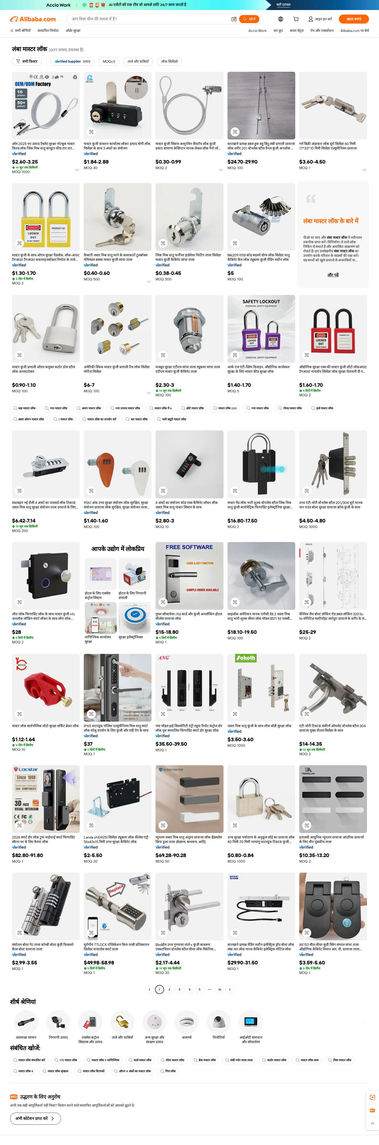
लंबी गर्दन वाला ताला (239, 1060)
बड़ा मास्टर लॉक (24, 408)
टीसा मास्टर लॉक (339, 1060)
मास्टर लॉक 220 (225, 408)
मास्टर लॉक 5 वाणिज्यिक (103, 1060)
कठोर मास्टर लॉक (274, 1060)
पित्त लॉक (168, 1071)
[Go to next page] (229, 989)
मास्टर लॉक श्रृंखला (55, 1071)
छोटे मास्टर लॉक (192, 408)
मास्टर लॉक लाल (307, 1060)
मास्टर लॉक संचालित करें (29, 1060)
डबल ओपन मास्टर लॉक (28, 419)
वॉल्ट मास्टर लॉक (172, 1060)
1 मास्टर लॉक (63, 419)
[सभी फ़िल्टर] (27, 61)
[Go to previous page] (149, 989)
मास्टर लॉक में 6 (160, 408)
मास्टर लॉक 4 (23, 1071)
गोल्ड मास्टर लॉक (290, 408)
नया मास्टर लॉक (56, 408)
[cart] (297, 20)
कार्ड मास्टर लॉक (140, 1060)
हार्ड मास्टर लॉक (322, 408)
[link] (372, 1097)
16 (219, 989)
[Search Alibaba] (149, 19)
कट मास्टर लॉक (136, 419)
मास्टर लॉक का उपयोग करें (99, 419)
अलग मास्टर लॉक (89, 408)
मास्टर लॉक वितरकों (91, 1071)
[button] (234, 19)
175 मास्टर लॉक (65, 1060)
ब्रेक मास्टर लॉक (205, 1060)
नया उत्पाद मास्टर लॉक (125, 408)
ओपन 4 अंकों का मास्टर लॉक (132, 1071)
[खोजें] (249, 19)
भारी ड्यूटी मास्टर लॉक (171, 419)
